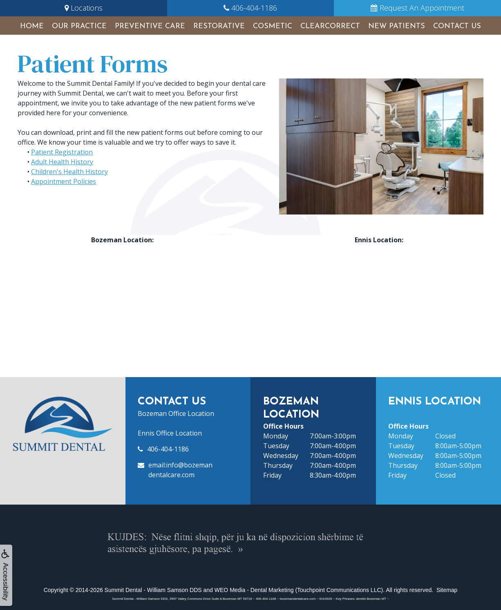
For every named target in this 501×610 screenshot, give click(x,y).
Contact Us (457, 26)
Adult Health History (62, 161)
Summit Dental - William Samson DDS (153, 590)
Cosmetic (272, 26)
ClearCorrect (330, 26)
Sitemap (446, 590)
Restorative (219, 26)
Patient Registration (62, 151)
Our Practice (79, 26)
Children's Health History (69, 171)
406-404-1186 (168, 449)
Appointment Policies (63, 181)
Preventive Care (150, 26)
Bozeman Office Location (176, 413)
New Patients (396, 26)
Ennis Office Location (170, 433)
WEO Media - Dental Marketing (254, 590)
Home (32, 26)
